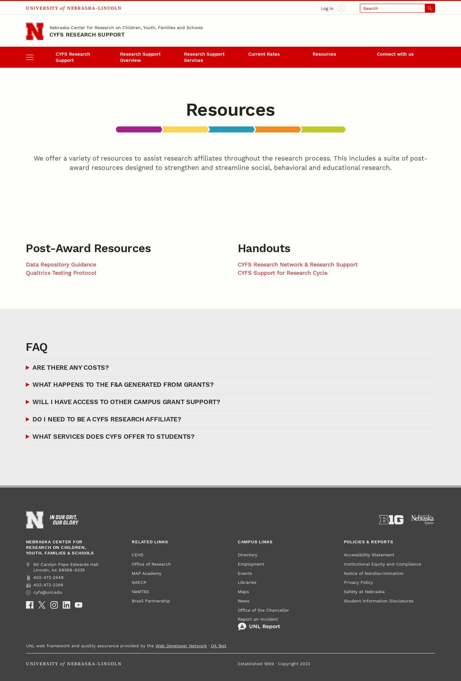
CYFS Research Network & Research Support (298, 264)
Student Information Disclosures (378, 600)
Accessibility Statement (369, 554)
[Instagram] (54, 605)
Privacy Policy (358, 582)
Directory (247, 554)
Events (245, 573)
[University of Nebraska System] (423, 520)
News (243, 600)
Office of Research (151, 564)
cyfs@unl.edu (44, 592)
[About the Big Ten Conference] (391, 520)
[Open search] (397, 8)
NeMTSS (140, 591)
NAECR (139, 582)
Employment (251, 564)
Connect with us (395, 54)
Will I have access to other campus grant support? (126, 402)
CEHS (137, 554)
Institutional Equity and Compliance (382, 564)
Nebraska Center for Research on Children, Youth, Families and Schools (126, 27)
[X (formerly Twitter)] (41, 605)
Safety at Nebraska (364, 591)
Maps (243, 591)
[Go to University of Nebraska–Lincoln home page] (35, 32)
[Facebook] (29, 605)
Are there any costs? (70, 367)
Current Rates (264, 54)
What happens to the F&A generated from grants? (122, 384)
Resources (324, 54)
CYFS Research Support (87, 34)
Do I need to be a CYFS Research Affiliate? (106, 419)
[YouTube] (78, 605)
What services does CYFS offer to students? (113, 436)
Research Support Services (204, 57)
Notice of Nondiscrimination (373, 573)
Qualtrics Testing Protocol (61, 272)
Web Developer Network (181, 645)
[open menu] (38, 57)
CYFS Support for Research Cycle (282, 272)
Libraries (247, 582)
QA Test (218, 645)
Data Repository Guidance (61, 264)
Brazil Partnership (151, 600)
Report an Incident (259, 624)
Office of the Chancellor (263, 610)
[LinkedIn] (66, 605)
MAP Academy (146, 573)
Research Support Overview (140, 57)
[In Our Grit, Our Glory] (64, 520)
